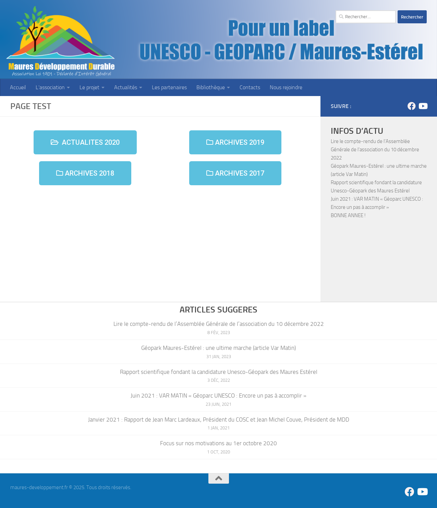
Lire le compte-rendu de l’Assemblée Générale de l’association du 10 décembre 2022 (375, 149)
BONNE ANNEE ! (348, 215)
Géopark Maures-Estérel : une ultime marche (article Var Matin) (218, 347)
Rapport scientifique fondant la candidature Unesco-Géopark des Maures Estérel (218, 371)
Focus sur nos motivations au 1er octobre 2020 (218, 443)
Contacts (250, 87)
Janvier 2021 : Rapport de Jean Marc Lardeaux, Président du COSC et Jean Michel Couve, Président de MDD (218, 419)
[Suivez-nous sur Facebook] (412, 106)
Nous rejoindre (286, 87)
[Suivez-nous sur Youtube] (422, 106)
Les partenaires (169, 87)
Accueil (18, 87)
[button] (85, 142)
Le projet (89, 87)
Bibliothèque (210, 87)
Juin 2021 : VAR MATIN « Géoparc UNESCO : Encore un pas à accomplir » (218, 395)
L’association (50, 87)
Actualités (125, 87)
